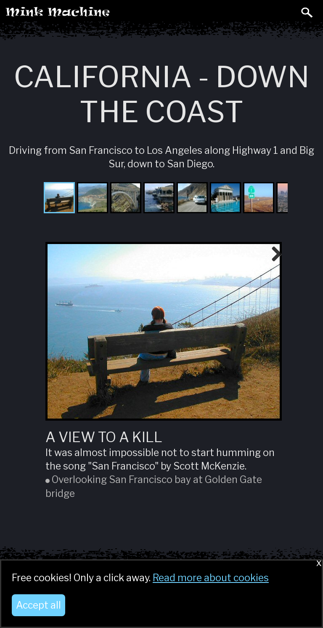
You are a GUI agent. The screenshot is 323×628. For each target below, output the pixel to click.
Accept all (38, 605)
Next (273, 254)
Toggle (288, 11)
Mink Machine (90, 14)
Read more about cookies (211, 578)
